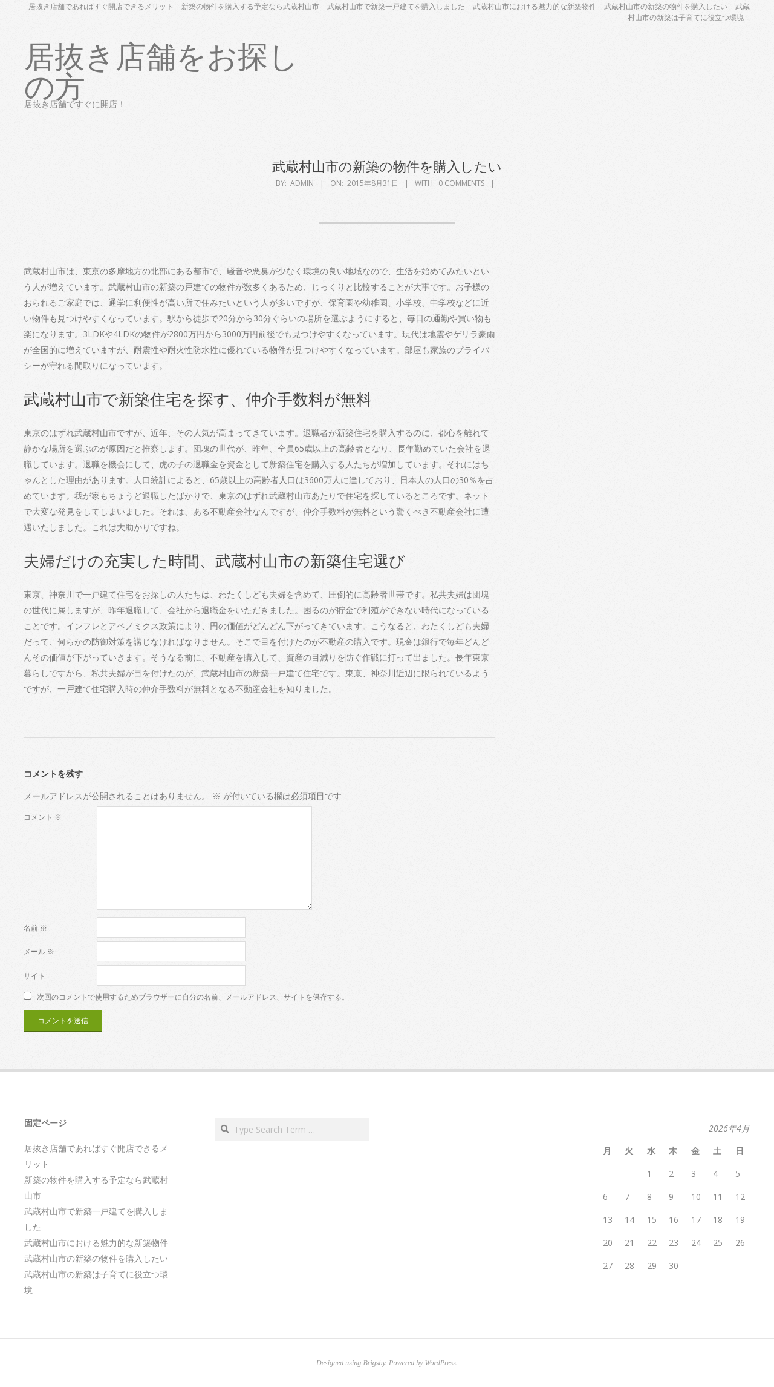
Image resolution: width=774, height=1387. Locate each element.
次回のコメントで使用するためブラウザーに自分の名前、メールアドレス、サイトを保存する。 (193, 996)
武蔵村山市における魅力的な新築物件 (534, 6)
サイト (34, 975)
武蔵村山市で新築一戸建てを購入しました (396, 6)
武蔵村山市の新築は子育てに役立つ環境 (689, 11)
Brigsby (374, 1363)
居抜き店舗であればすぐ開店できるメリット (101, 6)
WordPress (440, 1363)
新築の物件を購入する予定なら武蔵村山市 (250, 6)
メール (39, 951)
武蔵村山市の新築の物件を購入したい (665, 6)
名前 (35, 928)
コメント (43, 817)
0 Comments (461, 183)
